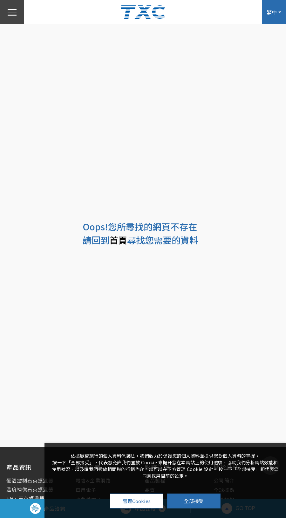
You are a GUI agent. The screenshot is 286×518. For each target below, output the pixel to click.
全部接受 (193, 501)
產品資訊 (18, 467)
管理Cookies (137, 501)
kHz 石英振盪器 (25, 498)
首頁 (118, 240)
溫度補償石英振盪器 (30, 489)
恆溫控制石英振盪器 (30, 480)
